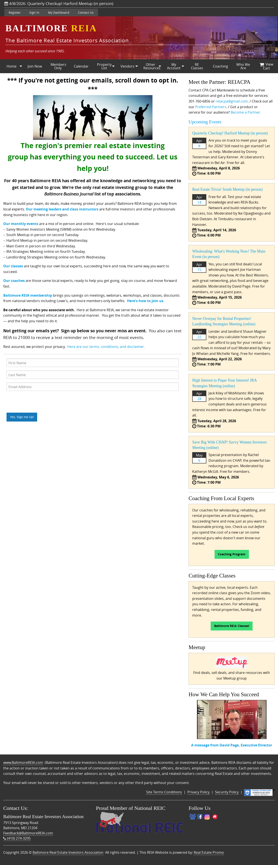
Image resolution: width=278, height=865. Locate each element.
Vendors (127, 66)
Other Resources (152, 66)
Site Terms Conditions (164, 792)
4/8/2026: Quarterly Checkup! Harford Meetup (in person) (58, 3)
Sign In (34, 12)
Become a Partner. (246, 112)
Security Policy (227, 792)
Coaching (220, 66)
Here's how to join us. (145, 300)
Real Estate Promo (209, 852)
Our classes (13, 266)
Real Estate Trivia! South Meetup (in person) (227, 189)
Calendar (81, 66)
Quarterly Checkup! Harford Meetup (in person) (230, 133)
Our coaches (14, 280)
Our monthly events (20, 223)
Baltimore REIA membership (27, 295)
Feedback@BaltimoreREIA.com (28, 833)
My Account (173, 66)
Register (15, 12)
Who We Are (243, 66)
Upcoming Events (205, 121)
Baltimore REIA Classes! (231, 626)
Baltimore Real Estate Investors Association (68, 852)
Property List (104, 66)
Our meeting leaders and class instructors (62, 209)
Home (12, 66)
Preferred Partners (210, 106)
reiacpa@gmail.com (232, 101)
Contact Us (86, 12)
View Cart (266, 66)
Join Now (35, 66)
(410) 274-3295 (17, 838)
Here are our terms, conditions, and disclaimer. (106, 346)
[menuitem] (11, 66)
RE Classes (197, 66)
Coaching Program (231, 554)
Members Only (58, 66)
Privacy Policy (198, 792)
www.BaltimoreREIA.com (23, 762)
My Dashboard (58, 12)
